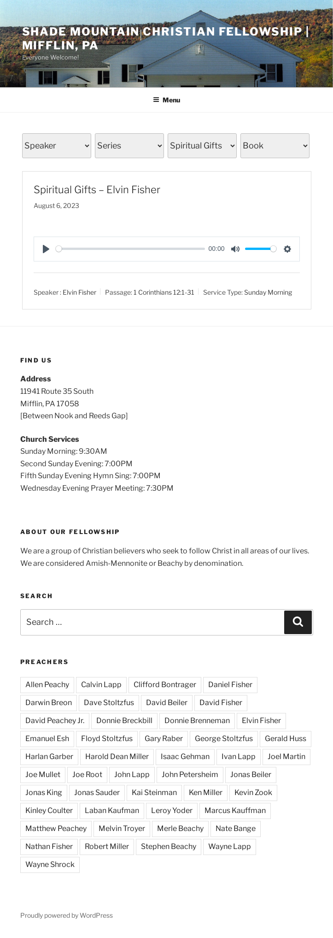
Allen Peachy (47, 684)
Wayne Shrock (50, 864)
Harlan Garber (49, 756)
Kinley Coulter (49, 810)
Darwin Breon (48, 702)
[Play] (46, 249)
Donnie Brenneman (197, 720)
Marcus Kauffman (235, 810)
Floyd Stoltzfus (107, 738)
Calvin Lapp (101, 684)
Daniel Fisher (230, 684)
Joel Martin (286, 756)
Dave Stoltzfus (109, 702)
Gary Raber (164, 738)
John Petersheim (190, 774)
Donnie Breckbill (124, 720)
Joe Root (87, 774)
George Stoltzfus (224, 738)
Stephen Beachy (168, 846)
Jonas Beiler (250, 774)
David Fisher (220, 702)
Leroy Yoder (172, 810)
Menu (166, 100)
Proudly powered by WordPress (66, 915)
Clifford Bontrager (165, 684)
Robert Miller (107, 846)
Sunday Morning (268, 292)
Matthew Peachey (56, 828)
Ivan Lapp (239, 756)
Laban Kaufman (112, 810)
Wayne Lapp (229, 846)
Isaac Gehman (185, 756)
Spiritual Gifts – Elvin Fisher (97, 190)
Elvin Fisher (79, 292)
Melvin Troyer (122, 828)
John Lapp (132, 774)
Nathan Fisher (49, 846)
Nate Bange (236, 828)
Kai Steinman (154, 792)
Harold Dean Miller (117, 756)
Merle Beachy (180, 828)
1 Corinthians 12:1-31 (164, 292)
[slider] (130, 248)
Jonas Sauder (97, 792)
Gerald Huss (285, 738)
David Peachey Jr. (54, 720)
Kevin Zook (253, 792)
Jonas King (43, 792)
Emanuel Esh (47, 738)
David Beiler (166, 702)
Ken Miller (205, 792)
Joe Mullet (42, 774)
